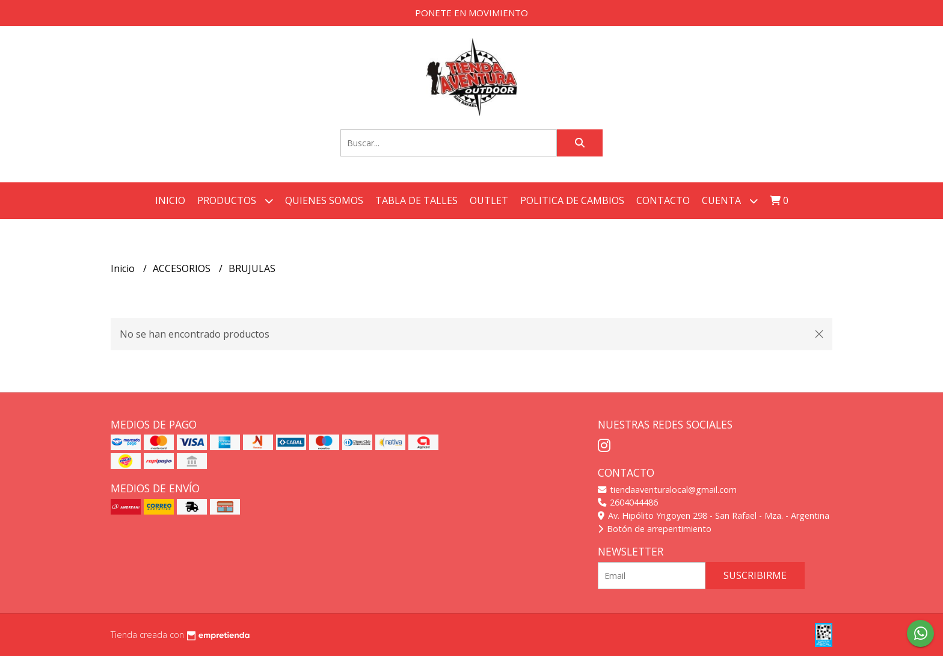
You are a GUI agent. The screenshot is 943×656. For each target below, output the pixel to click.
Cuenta (730, 200)
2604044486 (628, 502)
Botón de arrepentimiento (654, 528)
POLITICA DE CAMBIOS (572, 200)
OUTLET (489, 200)
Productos (235, 200)
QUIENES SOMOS (324, 200)
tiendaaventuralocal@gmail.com (667, 489)
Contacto (663, 200)
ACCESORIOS (183, 268)
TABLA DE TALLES (416, 200)
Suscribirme (755, 575)
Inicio (170, 200)
